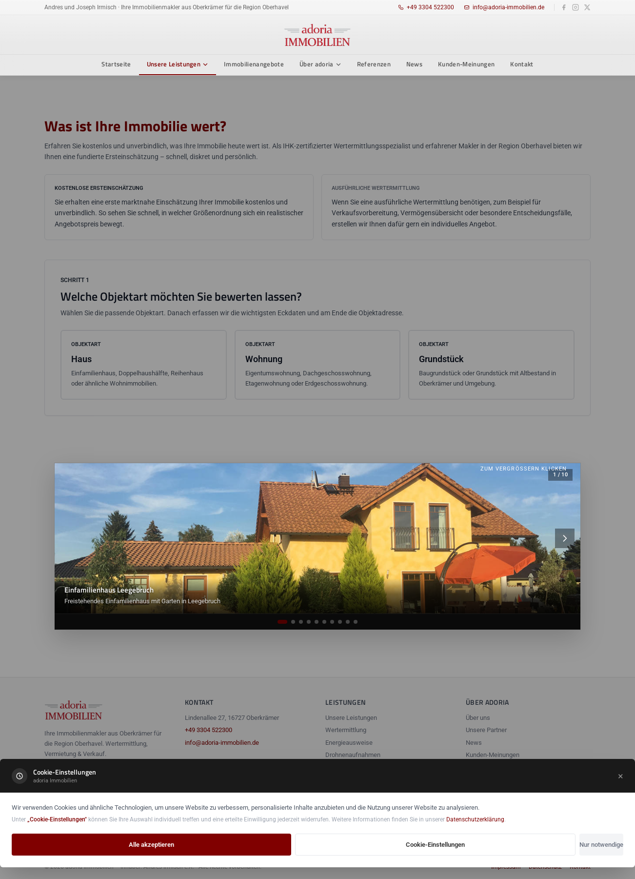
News (414, 64)
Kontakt (521, 64)
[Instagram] (575, 7)
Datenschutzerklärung (475, 819)
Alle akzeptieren (151, 844)
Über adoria (320, 64)
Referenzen (374, 64)
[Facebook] (563, 7)
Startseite (116, 64)
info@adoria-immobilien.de (504, 7)
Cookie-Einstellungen (435, 844)
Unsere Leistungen (178, 64)
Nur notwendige (601, 844)
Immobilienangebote (254, 64)
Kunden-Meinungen (466, 64)
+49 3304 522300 (426, 7)
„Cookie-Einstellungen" (57, 819)
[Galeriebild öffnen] (317, 538)
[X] (587, 7)
